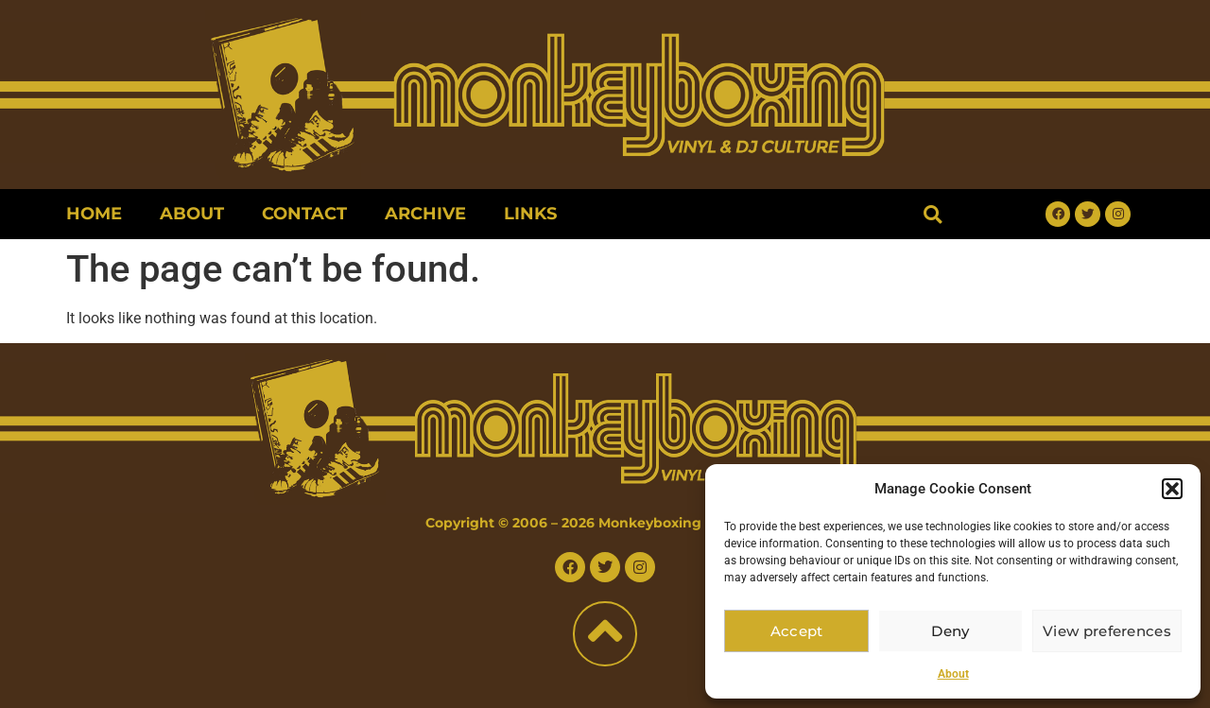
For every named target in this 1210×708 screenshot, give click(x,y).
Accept (796, 631)
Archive (425, 213)
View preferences (1108, 631)
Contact (304, 213)
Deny (953, 631)
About (953, 674)
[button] (1172, 488)
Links (530, 213)
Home (94, 213)
